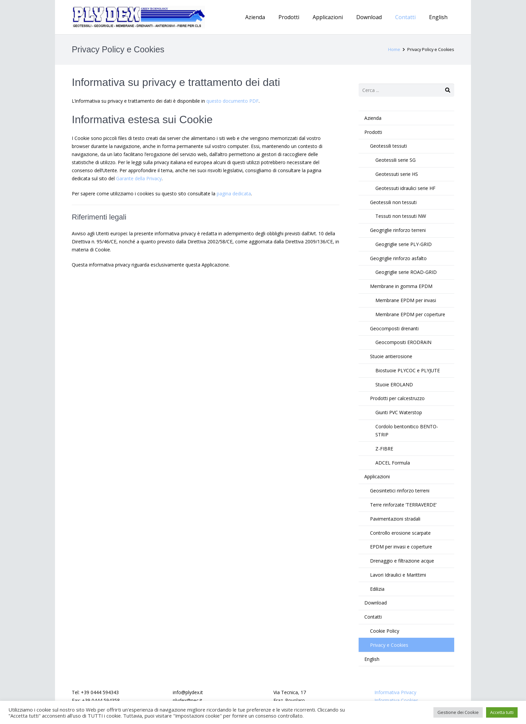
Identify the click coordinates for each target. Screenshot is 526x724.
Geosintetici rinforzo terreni (399, 490)
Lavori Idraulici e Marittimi (398, 575)
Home (394, 49)
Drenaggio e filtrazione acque (402, 561)
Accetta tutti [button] (502, 712)
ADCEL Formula (392, 463)
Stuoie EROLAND (394, 384)
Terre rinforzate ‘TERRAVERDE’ (403, 504)
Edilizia (377, 589)
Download (375, 602)
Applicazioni (377, 476)
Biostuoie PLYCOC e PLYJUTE (407, 370)
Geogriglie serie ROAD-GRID (406, 272)
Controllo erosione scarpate (400, 533)
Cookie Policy (384, 631)
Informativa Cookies (396, 700)
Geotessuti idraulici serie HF (405, 188)
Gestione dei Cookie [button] (458, 712)
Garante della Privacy (139, 178)
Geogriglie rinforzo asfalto (398, 258)
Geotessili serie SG (395, 160)
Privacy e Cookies (389, 645)
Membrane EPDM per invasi (405, 300)
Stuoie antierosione (391, 356)
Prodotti (373, 132)
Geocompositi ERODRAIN (403, 342)
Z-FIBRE (384, 448)
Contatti (373, 617)
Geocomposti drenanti (394, 328)
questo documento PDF (232, 101)
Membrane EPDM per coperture (410, 314)
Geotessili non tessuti (393, 202)
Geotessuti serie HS (396, 174)
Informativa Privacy (395, 692)
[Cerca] (447, 90)
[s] (406, 90)
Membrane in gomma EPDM (401, 286)
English (371, 659)
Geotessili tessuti (388, 146)
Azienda (372, 118)
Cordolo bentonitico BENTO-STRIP (406, 430)
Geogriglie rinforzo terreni (398, 230)
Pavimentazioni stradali (395, 519)
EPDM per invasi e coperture (401, 546)
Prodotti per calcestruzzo (397, 398)
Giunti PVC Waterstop (398, 412)
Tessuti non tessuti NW (400, 216)
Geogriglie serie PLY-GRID (403, 244)
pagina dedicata (234, 193)
